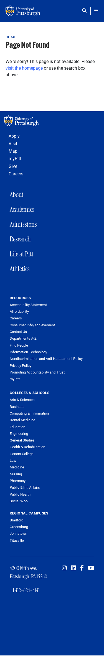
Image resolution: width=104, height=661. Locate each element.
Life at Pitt (21, 254)
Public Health (20, 494)
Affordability (19, 311)
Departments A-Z (23, 338)
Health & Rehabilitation (27, 446)
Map (13, 151)
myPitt (15, 158)
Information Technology (28, 352)
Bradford (16, 520)
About (16, 194)
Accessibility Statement (28, 304)
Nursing (16, 473)
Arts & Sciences (22, 399)
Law (13, 460)
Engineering (19, 433)
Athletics (20, 268)
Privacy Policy (20, 365)
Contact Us (18, 331)
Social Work (19, 500)
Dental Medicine (22, 419)
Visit (13, 143)
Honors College (22, 453)
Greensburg (19, 526)
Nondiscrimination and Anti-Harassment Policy (46, 358)
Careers (16, 173)
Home (11, 36)
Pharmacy (18, 480)
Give (13, 166)
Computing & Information (29, 413)
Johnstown (18, 533)
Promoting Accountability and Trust (37, 372)
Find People (19, 345)
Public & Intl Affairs (25, 487)
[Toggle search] (85, 10)
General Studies (22, 440)
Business (17, 406)
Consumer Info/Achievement (32, 325)
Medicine (17, 467)
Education (17, 426)
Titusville (17, 540)
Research (20, 239)
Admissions (23, 224)
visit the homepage (24, 68)
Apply (14, 136)
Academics (22, 209)
